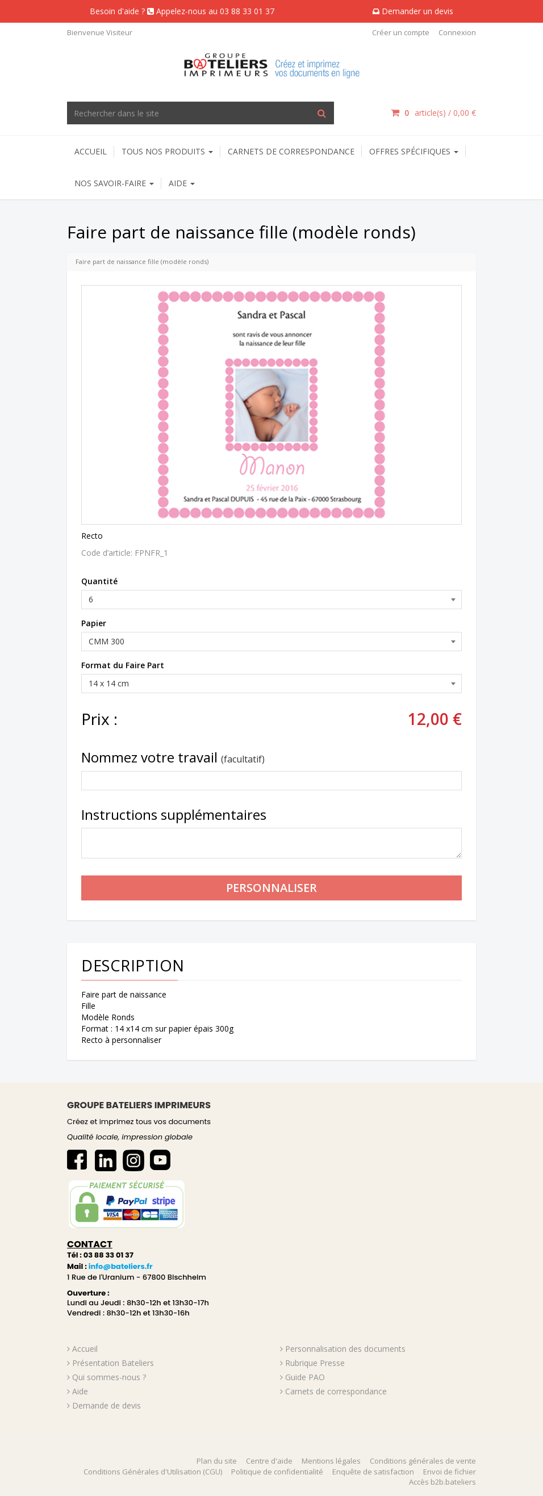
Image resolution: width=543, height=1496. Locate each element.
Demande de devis (106, 1405)
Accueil (90, 151)
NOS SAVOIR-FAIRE (114, 183)
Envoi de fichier (449, 1471)
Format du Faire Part (122, 665)
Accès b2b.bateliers (442, 1482)
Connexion (457, 32)
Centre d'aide (269, 1461)
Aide (80, 1391)
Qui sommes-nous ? (109, 1377)
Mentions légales (331, 1461)
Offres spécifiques (413, 151)
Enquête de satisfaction (373, 1471)
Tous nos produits (167, 151)
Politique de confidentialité (277, 1471)
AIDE (182, 183)
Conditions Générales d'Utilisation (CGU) (152, 1471)
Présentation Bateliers (113, 1362)
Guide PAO (305, 1377)
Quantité (99, 581)
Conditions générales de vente (423, 1461)
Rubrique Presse (315, 1362)
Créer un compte (400, 32)
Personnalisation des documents (345, 1348)
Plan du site (217, 1461)
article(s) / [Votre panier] (433, 112)
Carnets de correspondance (291, 151)
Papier (93, 623)
